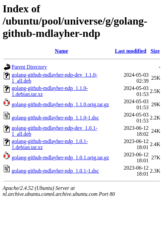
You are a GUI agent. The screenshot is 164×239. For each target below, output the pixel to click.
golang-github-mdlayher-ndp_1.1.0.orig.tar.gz (60, 104)
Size (155, 51)
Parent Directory (29, 67)
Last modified (130, 51)
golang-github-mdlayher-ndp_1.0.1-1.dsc (55, 171)
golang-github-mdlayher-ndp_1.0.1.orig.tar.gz (60, 157)
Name (61, 51)
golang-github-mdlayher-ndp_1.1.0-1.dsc (55, 117)
